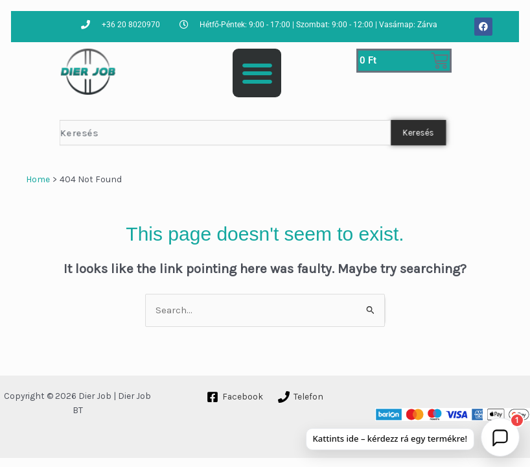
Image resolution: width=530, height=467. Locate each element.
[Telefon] (300, 397)
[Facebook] (235, 397)
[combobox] (225, 132)
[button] (257, 73)
